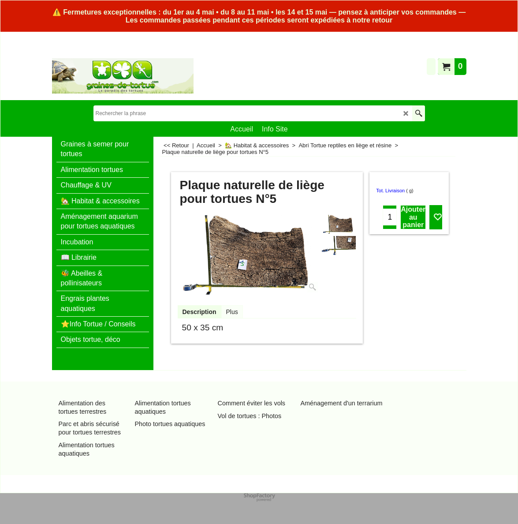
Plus (232, 311)
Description (199, 311)
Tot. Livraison (390, 190)
